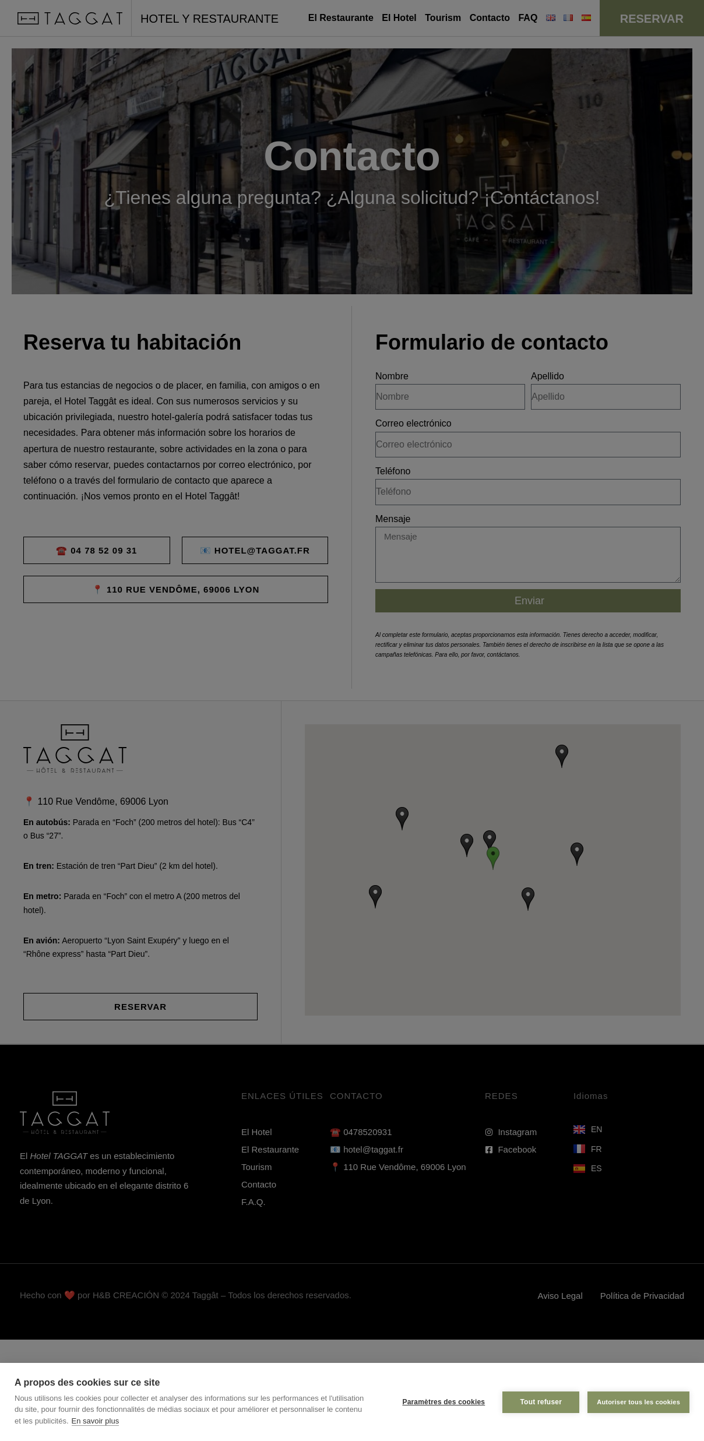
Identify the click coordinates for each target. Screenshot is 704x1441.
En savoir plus (95, 1421)
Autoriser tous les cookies (638, 1401)
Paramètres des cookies (443, 1402)
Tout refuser (541, 1402)
